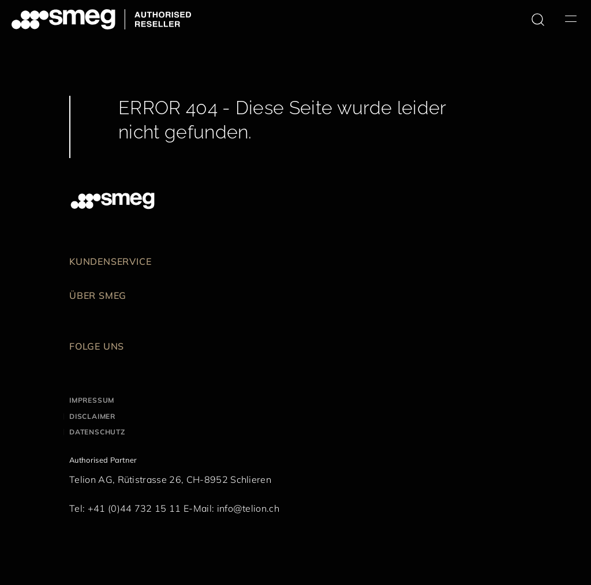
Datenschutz (97, 431)
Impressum (91, 400)
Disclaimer (92, 416)
